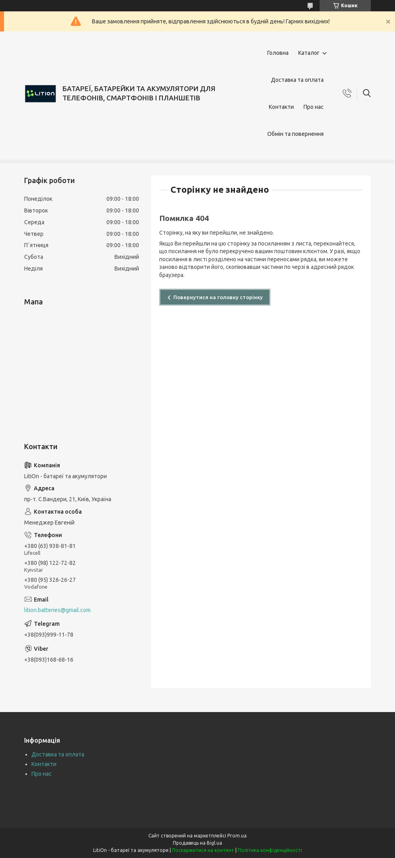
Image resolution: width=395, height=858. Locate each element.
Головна (278, 53)
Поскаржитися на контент (203, 850)
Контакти (281, 107)
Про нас (314, 107)
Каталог (309, 53)
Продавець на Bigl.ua (197, 843)
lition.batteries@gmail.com (57, 610)
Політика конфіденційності (270, 850)
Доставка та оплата (297, 80)
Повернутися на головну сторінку (218, 297)
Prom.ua (237, 835)
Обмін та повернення (295, 134)
